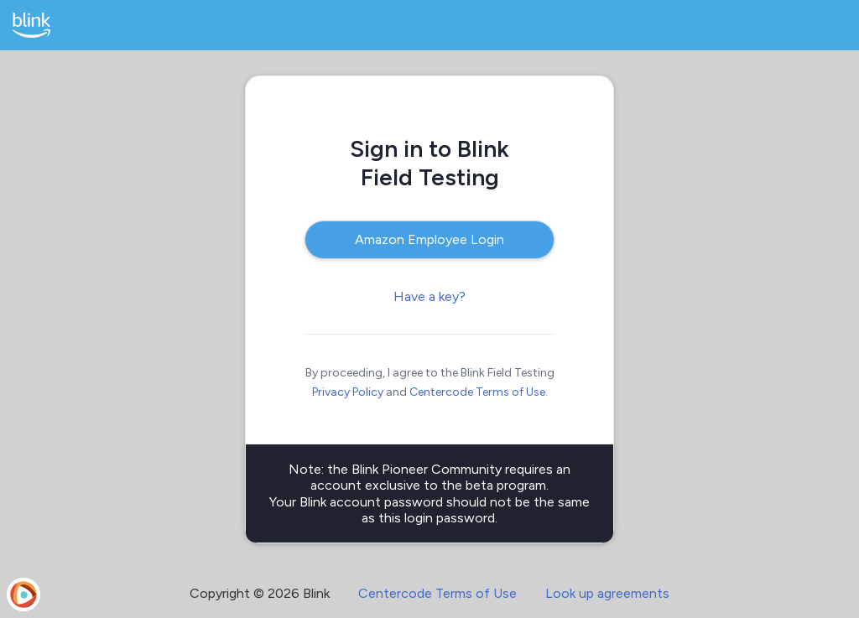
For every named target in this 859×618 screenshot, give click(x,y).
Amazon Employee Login (429, 239)
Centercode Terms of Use (477, 392)
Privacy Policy (347, 392)
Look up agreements (607, 593)
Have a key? (429, 296)
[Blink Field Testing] (31, 25)
